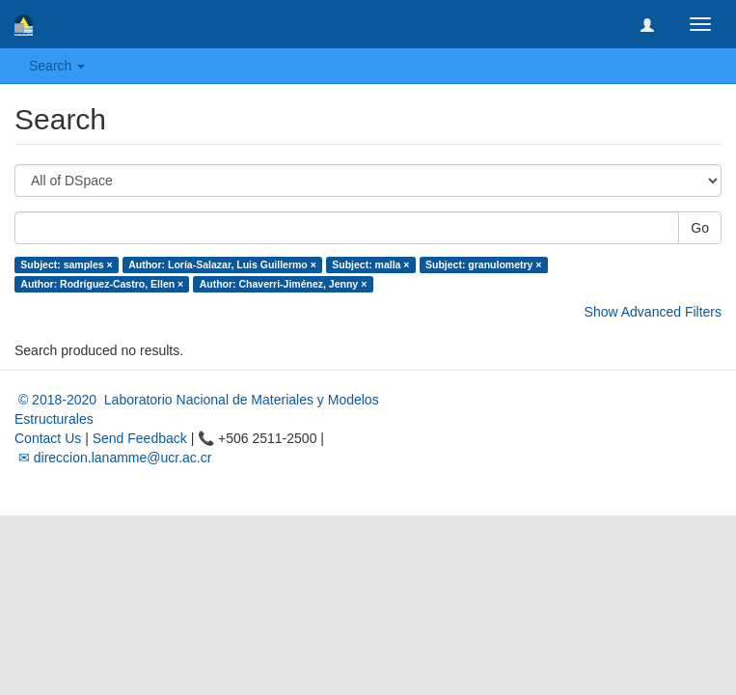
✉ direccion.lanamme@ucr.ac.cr (112, 457)
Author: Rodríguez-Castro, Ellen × (101, 284)
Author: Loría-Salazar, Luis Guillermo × (222, 264)
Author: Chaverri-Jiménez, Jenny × (284, 284)
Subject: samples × (66, 264)
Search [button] (57, 65)
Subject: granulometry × (483, 264)
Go (700, 228)
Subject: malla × (370, 264)
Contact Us (47, 438)
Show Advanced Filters (653, 312)
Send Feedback (140, 438)
